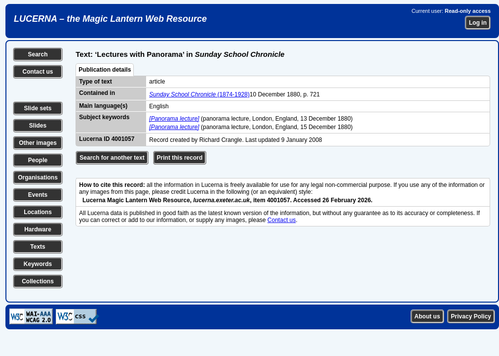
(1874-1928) (199, 94)
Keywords (38, 264)
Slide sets (37, 108)
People (37, 160)
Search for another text (111, 157)
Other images (38, 142)
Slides (37, 125)
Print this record (180, 157)
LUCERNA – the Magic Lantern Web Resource (110, 19)
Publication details (104, 69)
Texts (37, 246)
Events (37, 194)
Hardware (37, 229)
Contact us (37, 71)
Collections (38, 281)
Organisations (38, 177)
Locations (38, 212)
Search (37, 54)
